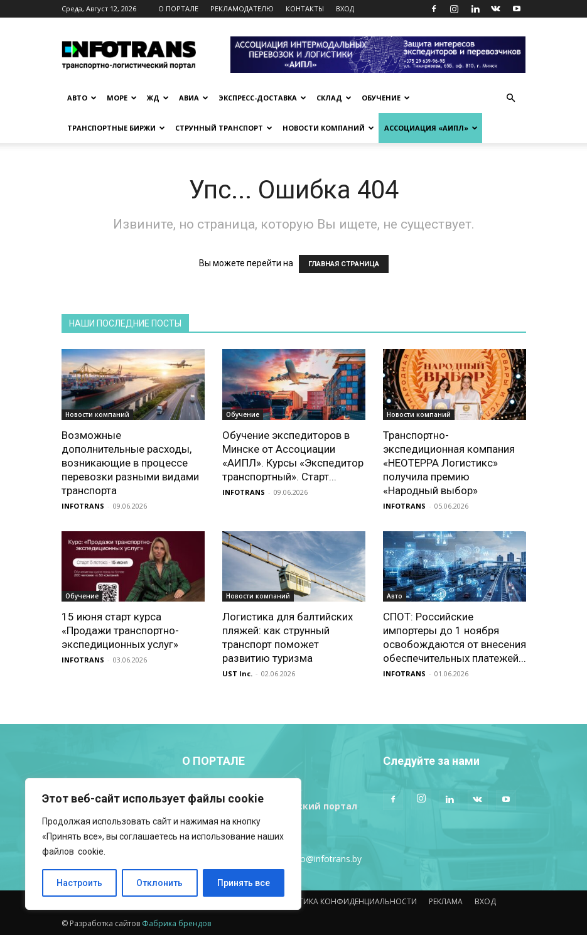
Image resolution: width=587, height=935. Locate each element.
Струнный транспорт (223, 127)
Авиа (193, 97)
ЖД (158, 97)
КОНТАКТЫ (305, 8)
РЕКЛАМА (446, 901)
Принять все (243, 883)
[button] (511, 98)
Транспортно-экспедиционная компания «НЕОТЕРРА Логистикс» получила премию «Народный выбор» (449, 463)
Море (122, 97)
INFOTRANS (83, 506)
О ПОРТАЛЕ (178, 8)
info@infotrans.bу (326, 859)
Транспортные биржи (116, 127)
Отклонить (159, 883)
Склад (334, 97)
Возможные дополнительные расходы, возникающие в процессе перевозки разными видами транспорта (130, 463)
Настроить (79, 883)
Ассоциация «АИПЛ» (431, 127)
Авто (82, 97)
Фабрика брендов (176, 923)
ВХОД (345, 8)
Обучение (386, 97)
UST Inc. (237, 673)
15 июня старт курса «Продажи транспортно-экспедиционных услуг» (120, 630)
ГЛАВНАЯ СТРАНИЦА (343, 264)
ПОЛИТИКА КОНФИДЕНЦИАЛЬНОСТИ (347, 901)
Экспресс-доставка (262, 97)
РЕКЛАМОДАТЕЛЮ (242, 8)
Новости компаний (328, 127)
